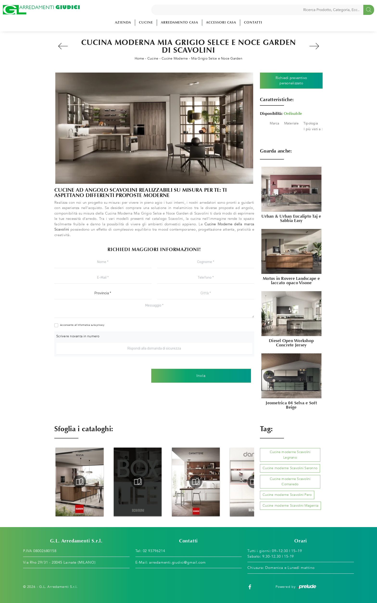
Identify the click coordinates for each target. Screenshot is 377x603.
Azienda (123, 22)
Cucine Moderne (175, 58)
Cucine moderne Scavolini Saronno (290, 468)
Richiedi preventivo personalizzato (291, 80)
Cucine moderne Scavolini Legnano (290, 455)
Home (139, 58)
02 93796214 (154, 550)
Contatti (253, 22)
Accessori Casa (221, 22)
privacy (100, 325)
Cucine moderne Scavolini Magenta (290, 505)
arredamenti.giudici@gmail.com (177, 562)
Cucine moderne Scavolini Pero (287, 494)
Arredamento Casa (179, 22)
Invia (201, 375)
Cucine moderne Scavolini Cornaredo (290, 481)
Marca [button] (274, 123)
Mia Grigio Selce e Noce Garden (216, 58)
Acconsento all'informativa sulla (82, 325)
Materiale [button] (291, 123)
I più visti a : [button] (313, 129)
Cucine (146, 22)
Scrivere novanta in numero (78, 336)
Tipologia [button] (310, 123)
